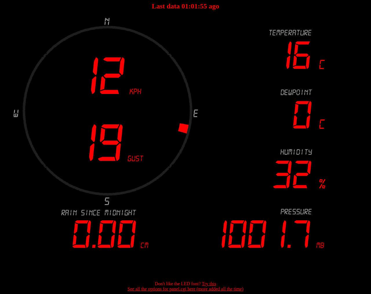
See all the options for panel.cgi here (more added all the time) (185, 288)
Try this (209, 283)
